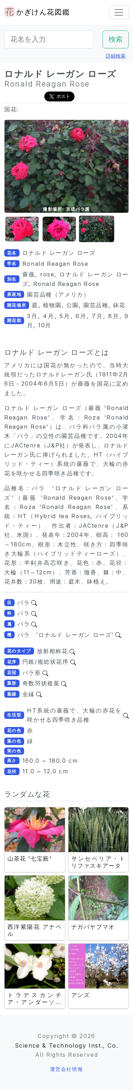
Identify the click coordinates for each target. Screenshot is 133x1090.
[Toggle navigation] (119, 12)
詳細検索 (116, 56)
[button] (22, 229)
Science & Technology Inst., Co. (66, 1045)
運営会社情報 (66, 1069)
